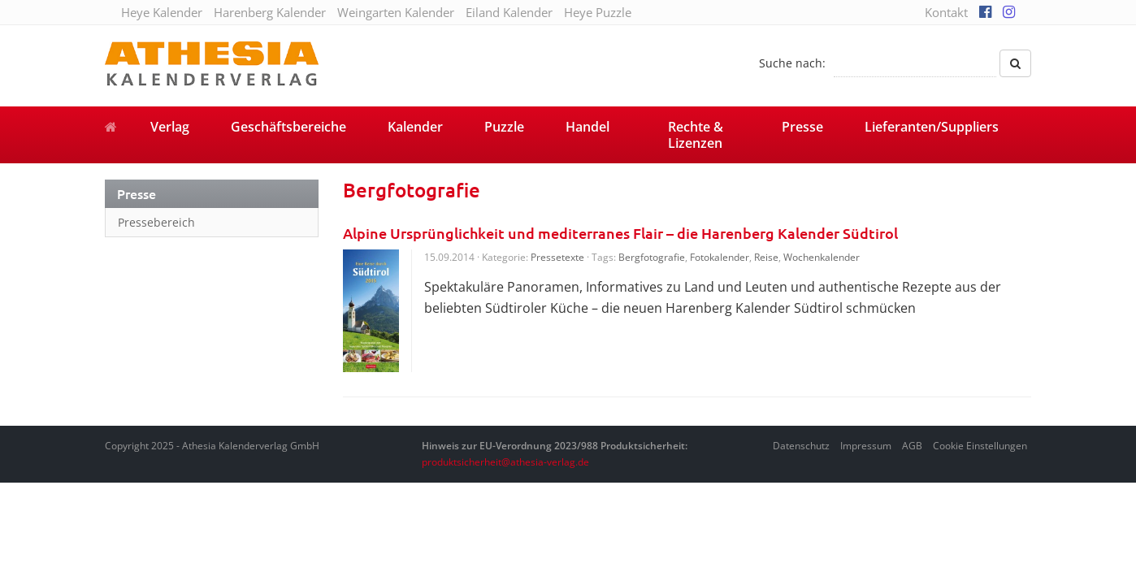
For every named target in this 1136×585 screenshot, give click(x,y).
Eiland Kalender (509, 12)
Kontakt (946, 12)
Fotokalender (719, 257)
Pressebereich (156, 222)
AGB (912, 446)
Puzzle (504, 127)
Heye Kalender (161, 12)
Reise (766, 257)
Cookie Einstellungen (980, 446)
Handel (587, 127)
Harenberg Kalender (270, 12)
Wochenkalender (821, 257)
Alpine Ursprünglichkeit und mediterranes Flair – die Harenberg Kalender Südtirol (620, 232)
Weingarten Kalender (395, 12)
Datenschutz (801, 446)
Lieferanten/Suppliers (932, 127)
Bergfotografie (651, 257)
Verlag (169, 127)
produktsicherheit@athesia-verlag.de (505, 462)
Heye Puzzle (597, 12)
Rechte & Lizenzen (695, 135)
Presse (802, 127)
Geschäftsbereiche (288, 127)
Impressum (865, 446)
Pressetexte (557, 257)
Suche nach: (792, 63)
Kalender (415, 127)
